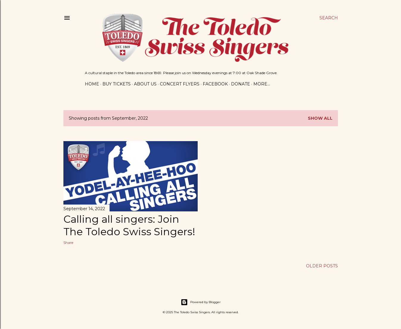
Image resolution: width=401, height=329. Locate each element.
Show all (320, 118)
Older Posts (322, 266)
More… (261, 84)
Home (92, 84)
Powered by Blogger (201, 302)
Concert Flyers (179, 84)
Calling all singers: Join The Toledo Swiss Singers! (129, 225)
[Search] (328, 18)
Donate (240, 84)
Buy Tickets (116, 84)
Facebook (215, 84)
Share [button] (68, 242)
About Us (145, 84)
